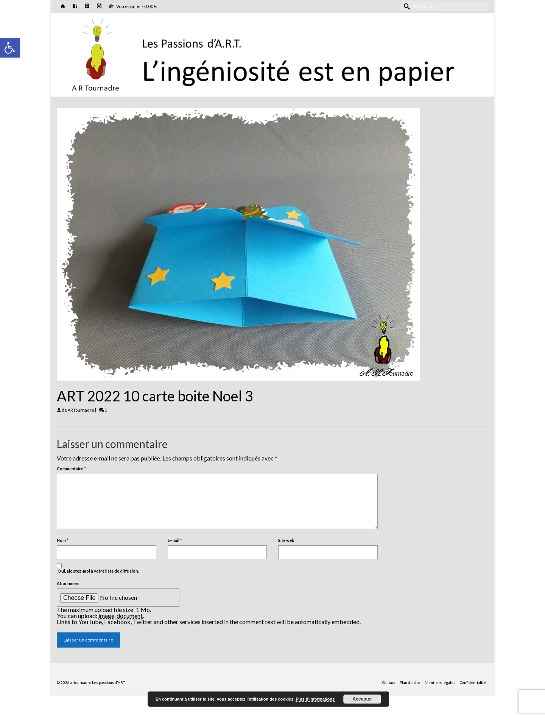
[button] (10, 48)
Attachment (68, 583)
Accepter (362, 699)
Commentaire (71, 468)
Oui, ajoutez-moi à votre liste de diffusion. (98, 568)
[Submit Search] (405, 6)
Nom (63, 540)
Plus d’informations (315, 699)
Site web (286, 540)
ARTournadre (81, 409)
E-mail (175, 540)
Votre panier (133, 6)
